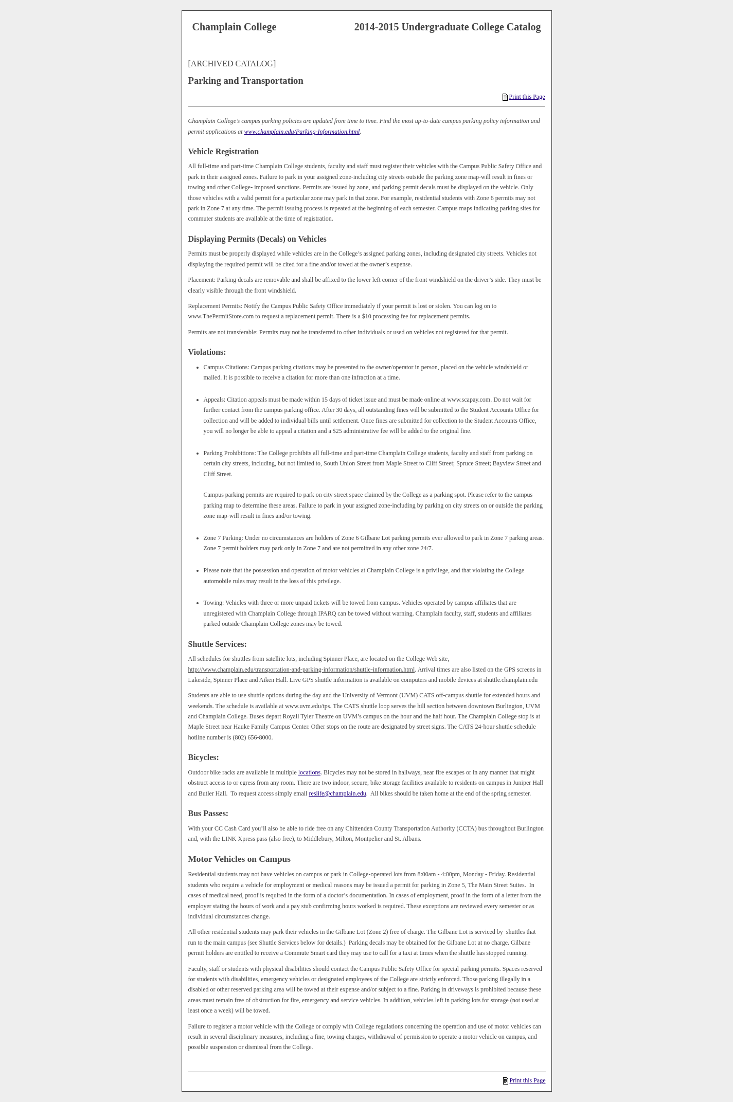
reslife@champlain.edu (337, 793)
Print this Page (524, 96)
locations (309, 772)
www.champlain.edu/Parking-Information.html (302, 131)
